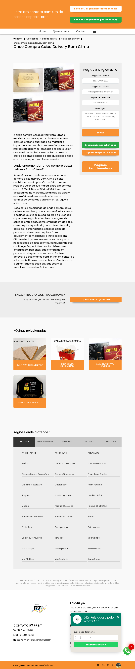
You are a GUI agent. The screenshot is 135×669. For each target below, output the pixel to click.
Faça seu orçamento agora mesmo (95, 8)
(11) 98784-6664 (23, 635)
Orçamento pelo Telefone (101, 152)
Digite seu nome (100, 75)
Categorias (32, 38)
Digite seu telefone (100, 97)
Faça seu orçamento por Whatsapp (96, 19)
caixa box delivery (70, 38)
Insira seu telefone (84, 631)
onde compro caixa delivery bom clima (33, 42)
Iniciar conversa (96, 644)
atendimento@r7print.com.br (32, 639)
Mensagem (100, 108)
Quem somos (61, 31)
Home (42, 31)
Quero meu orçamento (96, 299)
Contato (81, 31)
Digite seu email (100, 86)
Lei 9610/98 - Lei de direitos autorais (74, 586)
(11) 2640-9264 (23, 630)
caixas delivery (49, 38)
